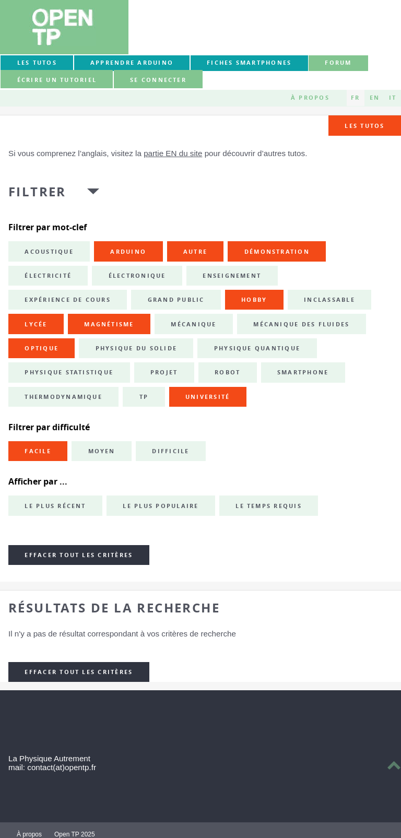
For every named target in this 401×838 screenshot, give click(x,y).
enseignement (232, 276)
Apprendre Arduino (131, 62)
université (207, 397)
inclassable (329, 300)
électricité (48, 276)
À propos (310, 97)
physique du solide (136, 348)
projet (164, 372)
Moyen (101, 451)
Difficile (170, 451)
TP (143, 397)
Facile (38, 451)
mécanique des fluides (301, 324)
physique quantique (257, 348)
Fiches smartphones (249, 62)
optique (41, 348)
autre (195, 251)
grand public (176, 300)
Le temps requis (268, 506)
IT (392, 97)
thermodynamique (63, 397)
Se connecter (158, 80)
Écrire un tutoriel (57, 80)
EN (375, 97)
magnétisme (109, 324)
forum (338, 62)
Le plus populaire (160, 506)
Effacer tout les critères (79, 555)
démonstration (277, 251)
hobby (254, 300)
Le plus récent (55, 506)
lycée (36, 324)
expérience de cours (68, 300)
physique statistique (69, 372)
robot (227, 372)
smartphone (302, 372)
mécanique (193, 324)
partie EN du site (173, 153)
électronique (137, 276)
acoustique (49, 251)
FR (355, 97)
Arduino (128, 251)
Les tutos (37, 62)
